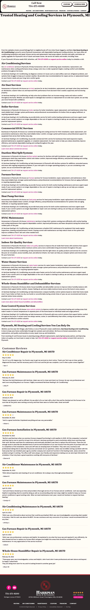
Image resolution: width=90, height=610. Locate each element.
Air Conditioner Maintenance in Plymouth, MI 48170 (32, 464)
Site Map (68, 607)
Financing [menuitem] (62, 11)
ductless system (31, 156)
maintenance (30, 221)
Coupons (53, 603)
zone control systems (33, 309)
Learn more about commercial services (15, 149)
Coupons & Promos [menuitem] (73, 11)
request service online (58, 59)
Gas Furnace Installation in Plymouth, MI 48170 (29, 429)
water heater (33, 265)
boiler (31, 110)
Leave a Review (78, 597)
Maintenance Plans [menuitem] (51, 11)
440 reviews (80, 595)
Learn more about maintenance (12, 238)
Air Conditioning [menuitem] (38, 11)
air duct (31, 88)
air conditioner (9, 67)
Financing (63, 603)
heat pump (32, 199)
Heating (16, 603)
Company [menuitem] (83, 11)
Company (73, 603)
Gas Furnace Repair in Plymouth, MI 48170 (26, 391)
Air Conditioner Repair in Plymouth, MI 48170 (28, 351)
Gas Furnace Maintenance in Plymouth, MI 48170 (30, 371)
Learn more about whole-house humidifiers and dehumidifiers (22, 302)
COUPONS (66, 4)
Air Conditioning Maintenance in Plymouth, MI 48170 (32, 506)
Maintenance (42, 603)
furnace (31, 178)
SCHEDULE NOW (79, 4)
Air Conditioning (28, 603)
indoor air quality (32, 246)
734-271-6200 (36, 6)
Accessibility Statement (56, 607)
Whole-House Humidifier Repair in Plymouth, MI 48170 (33, 550)
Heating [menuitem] (28, 11)
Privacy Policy (42, 607)
